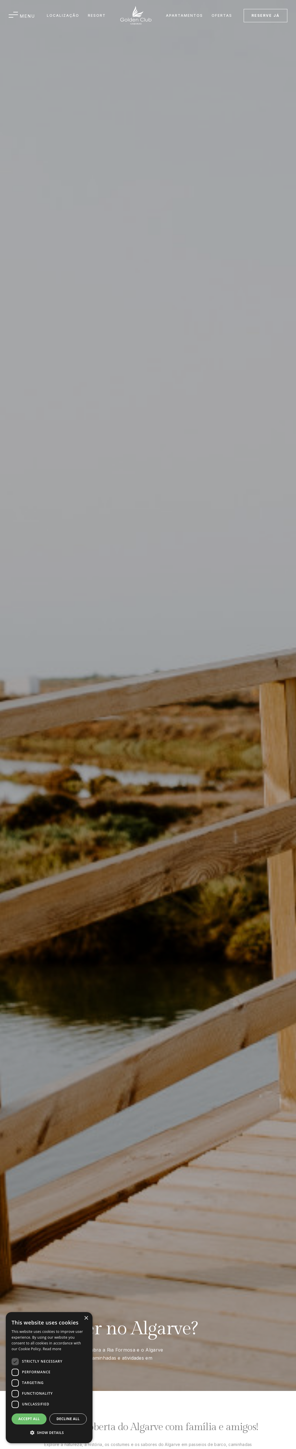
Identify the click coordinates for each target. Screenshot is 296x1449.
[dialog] (49, 1377)
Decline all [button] (68, 1418)
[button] (22, 15)
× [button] (86, 1318)
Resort (97, 15)
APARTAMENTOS (184, 15)
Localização (63, 15)
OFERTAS (222, 15)
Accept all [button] (29, 1418)
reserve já (265, 15)
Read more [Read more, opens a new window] (52, 1348)
